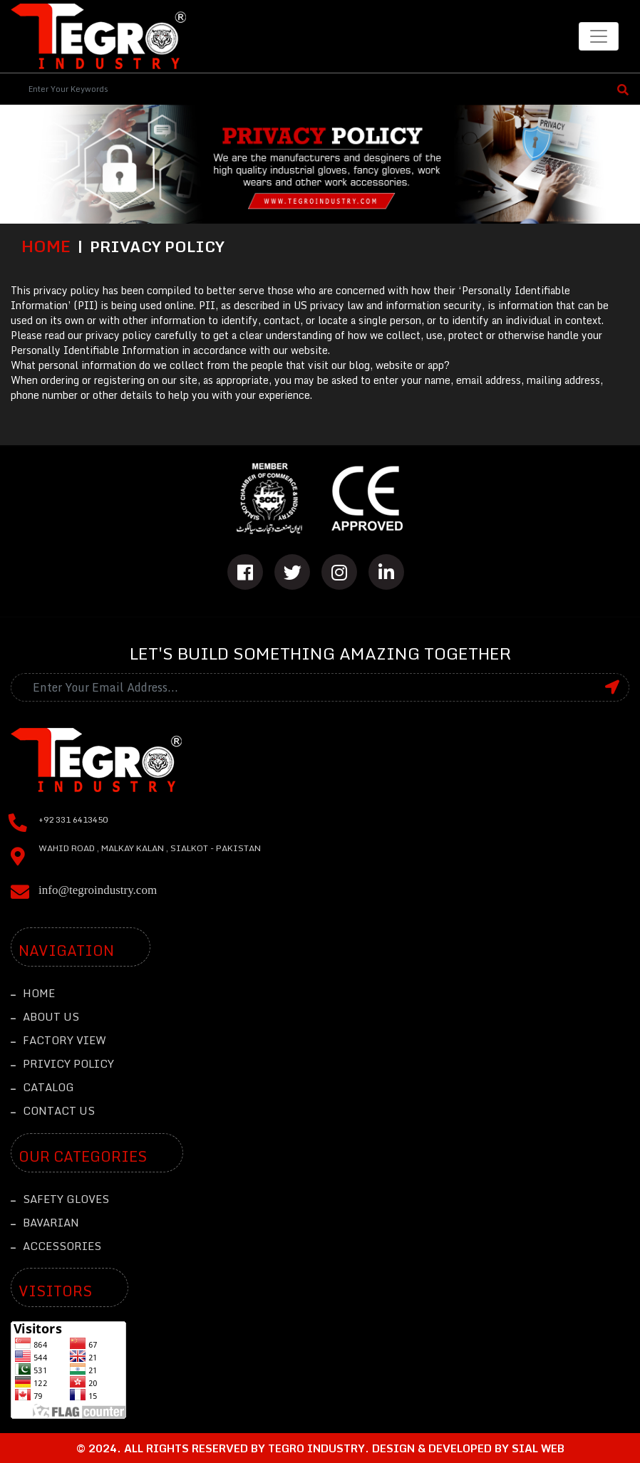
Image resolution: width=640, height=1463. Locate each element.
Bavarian (45, 1222)
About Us (45, 1016)
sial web (538, 1448)
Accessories (56, 1245)
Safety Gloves (60, 1198)
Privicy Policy (62, 1063)
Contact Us (53, 1110)
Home (46, 246)
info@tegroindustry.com (97, 890)
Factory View (58, 1039)
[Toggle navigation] (599, 36)
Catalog (42, 1086)
